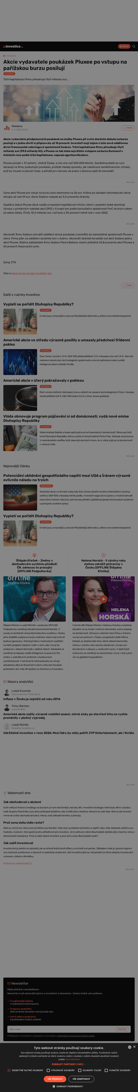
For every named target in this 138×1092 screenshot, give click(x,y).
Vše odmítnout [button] (81, 1079)
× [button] (134, 1047)
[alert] (69, 546)
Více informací (73, 1059)
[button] (69, 1064)
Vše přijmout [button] (55, 1079)
